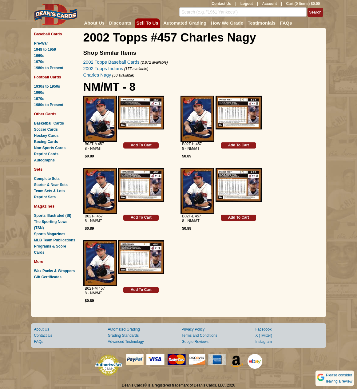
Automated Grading (184, 23)
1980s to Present (48, 68)
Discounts (120, 23)
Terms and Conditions (199, 335)
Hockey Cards (46, 135)
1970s (39, 62)
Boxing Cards (46, 142)
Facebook (264, 329)
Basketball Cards (49, 123)
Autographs (44, 160)
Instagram (264, 341)
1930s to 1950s (47, 86)
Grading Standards (123, 335)
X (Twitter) (264, 335)
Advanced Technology (126, 341)
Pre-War (41, 43)
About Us (94, 23)
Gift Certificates (47, 277)
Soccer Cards (46, 129)
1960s (39, 56)
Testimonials (262, 23)
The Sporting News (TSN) (51, 225)
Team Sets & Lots (49, 191)
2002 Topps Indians (103, 68)
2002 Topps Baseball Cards (111, 62)
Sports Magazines (49, 234)
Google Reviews (195, 341)
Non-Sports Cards (50, 148)
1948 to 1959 (45, 49)
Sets (38, 169)
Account (269, 4)
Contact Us (221, 4)
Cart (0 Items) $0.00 (303, 4)
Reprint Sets (45, 197)
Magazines (44, 206)
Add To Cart (141, 145)
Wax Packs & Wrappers (54, 271)
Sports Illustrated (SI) (52, 215)
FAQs (286, 23)
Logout (246, 4)
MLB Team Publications (54, 240)
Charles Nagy (97, 74)
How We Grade (227, 23)
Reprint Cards (46, 154)
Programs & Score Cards (50, 249)
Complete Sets (47, 179)
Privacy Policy (193, 329)
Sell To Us (147, 23)
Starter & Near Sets (51, 185)
